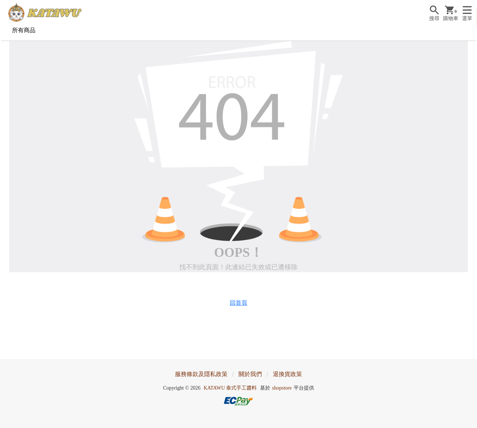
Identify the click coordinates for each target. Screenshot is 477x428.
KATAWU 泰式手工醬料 (230, 388)
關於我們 (250, 374)
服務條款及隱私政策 (201, 374)
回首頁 (238, 303)
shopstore (282, 388)
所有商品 (23, 30)
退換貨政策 (287, 374)
